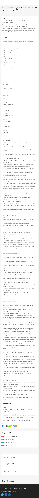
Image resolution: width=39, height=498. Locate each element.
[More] (16, 426)
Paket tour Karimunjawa (6, 20)
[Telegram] (14, 426)
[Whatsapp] (8, 426)
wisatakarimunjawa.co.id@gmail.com (11, 469)
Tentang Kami (4, 488)
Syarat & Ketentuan (13, 488)
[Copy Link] (11, 426)
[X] (6, 426)
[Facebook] (3, 426)
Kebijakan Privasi (22, 488)
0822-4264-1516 (7, 468)
